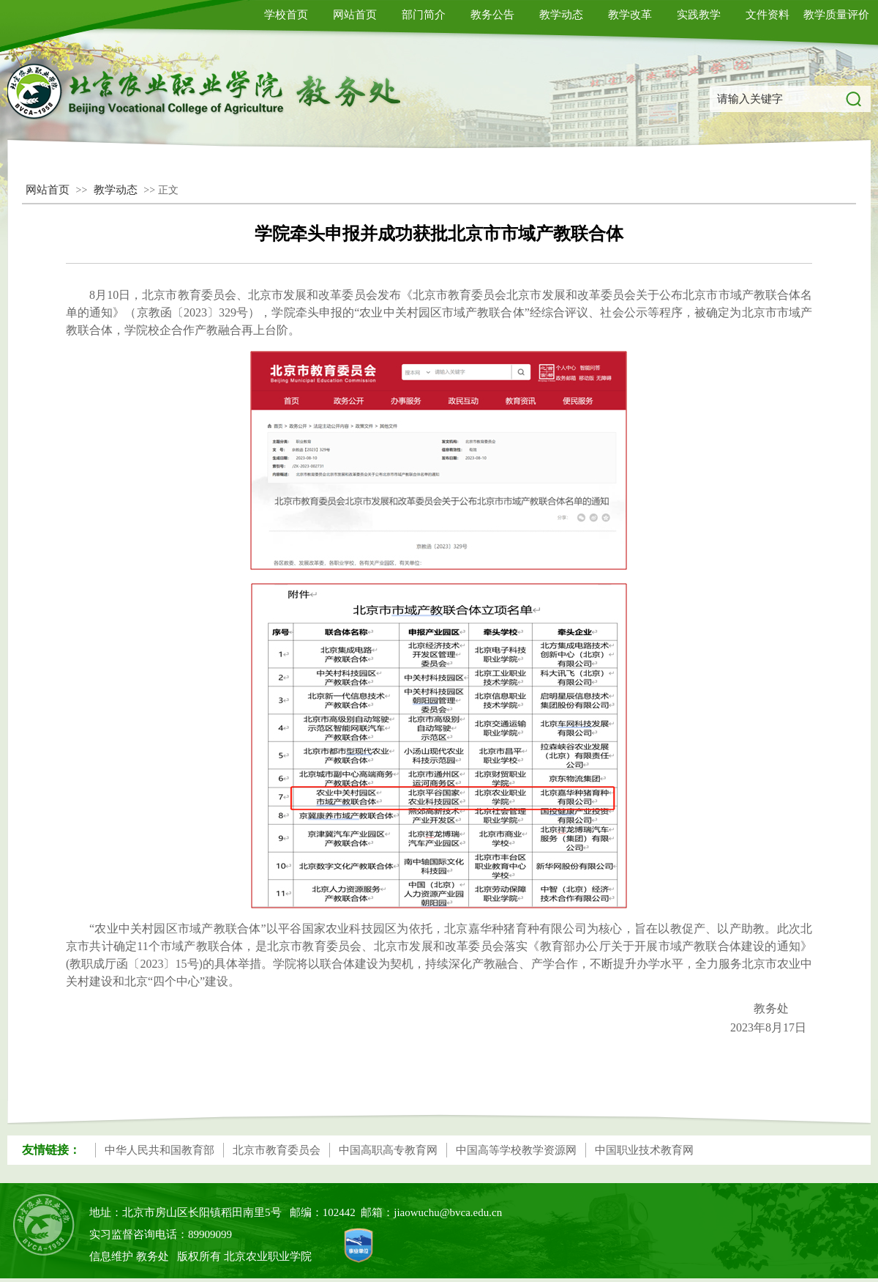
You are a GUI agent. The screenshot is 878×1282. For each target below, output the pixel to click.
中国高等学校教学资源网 (516, 1150)
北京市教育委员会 (276, 1150)
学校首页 (286, 15)
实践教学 (699, 15)
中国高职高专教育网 (388, 1150)
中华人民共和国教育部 (159, 1150)
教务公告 (492, 15)
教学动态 (561, 15)
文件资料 (767, 15)
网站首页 (355, 15)
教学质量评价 (836, 15)
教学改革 (630, 15)
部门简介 (424, 15)
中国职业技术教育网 (644, 1150)
